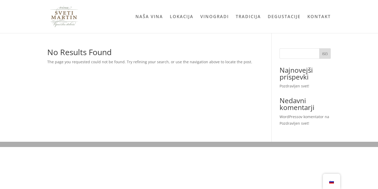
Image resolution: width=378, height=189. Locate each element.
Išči (325, 53)
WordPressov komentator (302, 116)
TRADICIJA (248, 17)
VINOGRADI (214, 17)
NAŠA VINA (149, 17)
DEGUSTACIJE (284, 17)
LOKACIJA (181, 17)
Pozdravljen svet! (294, 85)
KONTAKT (319, 17)
